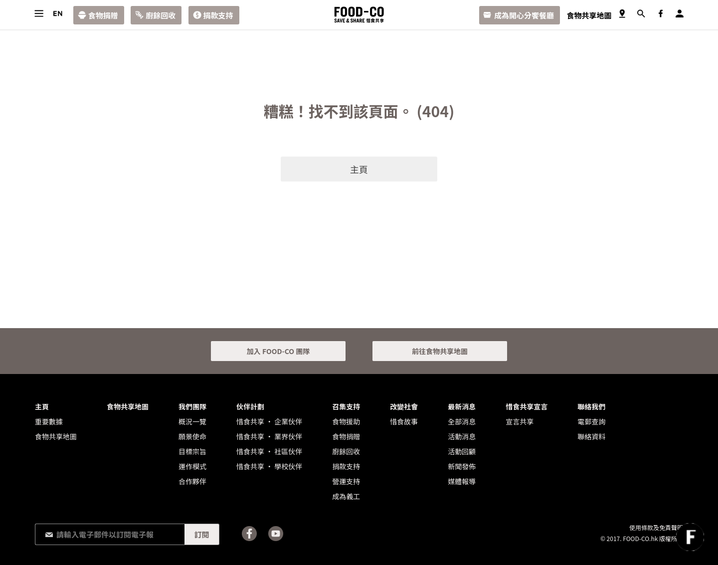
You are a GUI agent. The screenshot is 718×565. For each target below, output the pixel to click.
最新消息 (462, 406)
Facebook (660, 13)
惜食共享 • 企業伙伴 (269, 421)
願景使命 (192, 436)
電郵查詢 (591, 421)
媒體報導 (462, 481)
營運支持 (346, 481)
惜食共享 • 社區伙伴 (269, 451)
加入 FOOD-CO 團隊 (278, 351)
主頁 (359, 169)
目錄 (38, 13)
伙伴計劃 (250, 406)
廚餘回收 (161, 15)
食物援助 (346, 421)
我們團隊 (192, 406)
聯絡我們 (591, 406)
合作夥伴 (192, 481)
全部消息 (462, 421)
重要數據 (49, 421)
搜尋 (641, 13)
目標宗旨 (192, 451)
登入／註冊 (679, 13)
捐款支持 (218, 15)
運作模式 (192, 466)
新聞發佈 (462, 466)
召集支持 (346, 406)
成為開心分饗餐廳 (524, 15)
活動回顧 (462, 451)
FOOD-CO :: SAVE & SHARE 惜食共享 (359, 14)
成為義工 (346, 496)
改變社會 (404, 406)
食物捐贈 (103, 15)
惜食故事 (404, 421)
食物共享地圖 (588, 15)
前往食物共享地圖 (440, 351)
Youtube (275, 533)
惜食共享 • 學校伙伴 (269, 466)
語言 (57, 13)
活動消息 (462, 436)
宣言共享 (520, 421)
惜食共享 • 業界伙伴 (269, 436)
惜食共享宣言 (526, 406)
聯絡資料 (591, 436)
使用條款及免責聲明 (656, 527)
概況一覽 (192, 421)
